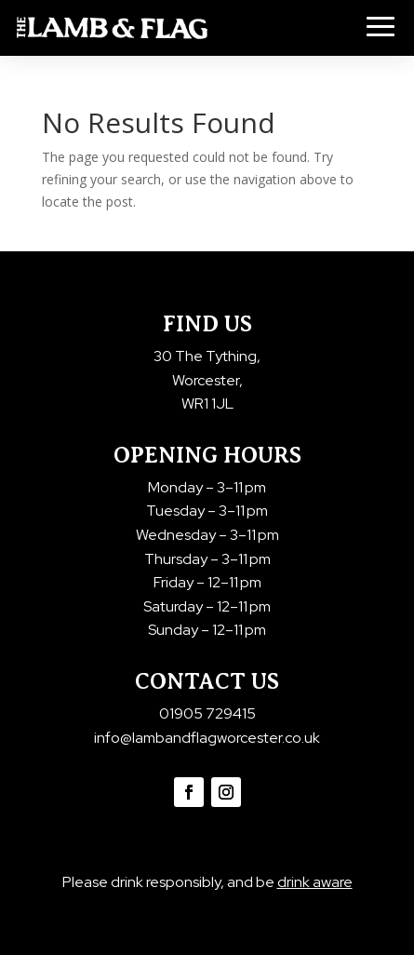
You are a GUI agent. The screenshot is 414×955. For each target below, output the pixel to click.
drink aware (315, 882)
